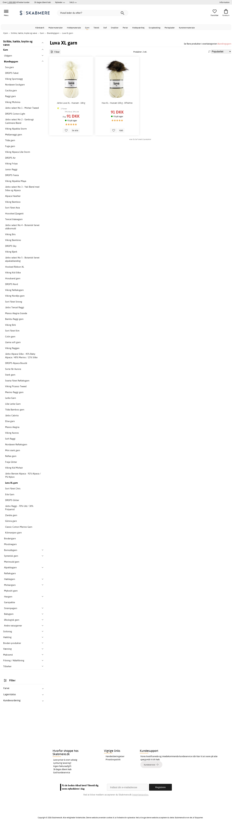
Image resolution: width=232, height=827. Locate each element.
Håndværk (39, 27)
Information (224, 2)
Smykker (114, 27)
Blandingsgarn (224, 43)
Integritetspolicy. (140, 794)
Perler (125, 27)
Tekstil (96, 27)
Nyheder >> (60, 2)
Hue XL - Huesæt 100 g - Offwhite (117, 103)
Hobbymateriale (74, 27)
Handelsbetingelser (115, 756)
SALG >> (73, 2)
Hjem (5, 33)
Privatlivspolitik (113, 759)
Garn (87, 27)
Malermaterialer (56, 27)
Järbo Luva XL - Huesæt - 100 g (71, 103)
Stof (105, 27)
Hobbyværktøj (138, 27)
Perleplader (170, 27)
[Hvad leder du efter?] (92, 13)
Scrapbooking (154, 27)
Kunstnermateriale (187, 27)
